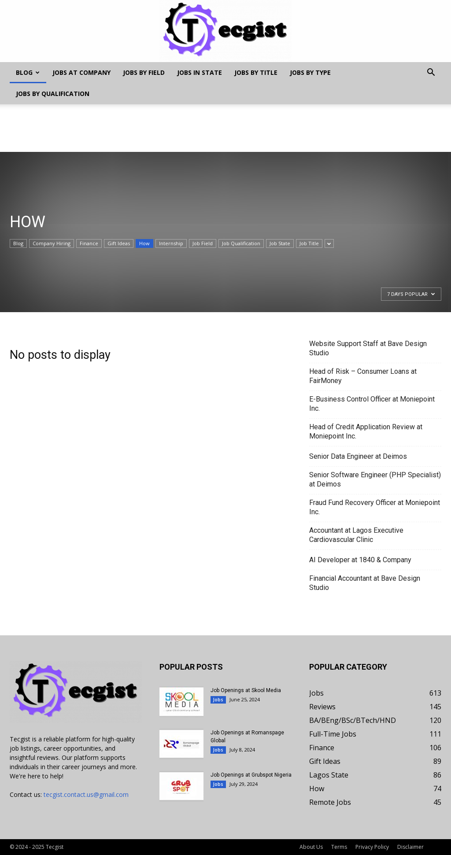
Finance (89, 243)
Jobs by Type (310, 72)
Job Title (309, 243)
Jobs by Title (255, 72)
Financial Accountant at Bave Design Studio (364, 583)
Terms (339, 847)
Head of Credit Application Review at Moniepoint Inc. (365, 431)
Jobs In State (199, 72)
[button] (430, 73)
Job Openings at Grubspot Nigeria (251, 775)
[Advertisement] (225, 128)
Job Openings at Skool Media (246, 690)
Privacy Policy (372, 847)
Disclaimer (410, 847)
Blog (28, 72)
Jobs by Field (144, 72)
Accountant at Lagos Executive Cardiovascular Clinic (356, 535)
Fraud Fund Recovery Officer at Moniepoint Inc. (374, 507)
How (144, 243)
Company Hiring (51, 243)
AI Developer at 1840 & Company (360, 560)
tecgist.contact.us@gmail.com (86, 794)
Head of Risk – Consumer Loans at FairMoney (363, 376)
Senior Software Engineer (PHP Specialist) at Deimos (375, 479)
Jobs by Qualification (52, 93)
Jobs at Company (81, 72)
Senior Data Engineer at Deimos (358, 456)
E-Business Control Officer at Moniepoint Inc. (372, 404)
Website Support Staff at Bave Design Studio (368, 348)
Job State (280, 243)
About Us (311, 847)
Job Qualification (241, 243)
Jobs (218, 700)
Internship (171, 243)
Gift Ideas (118, 243)
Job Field (202, 243)
